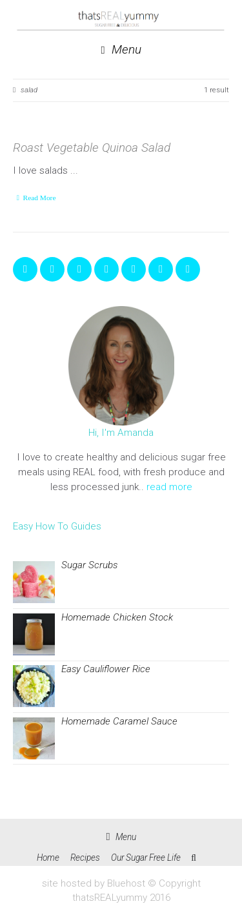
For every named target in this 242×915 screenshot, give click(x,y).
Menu (121, 50)
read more (169, 487)
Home (48, 857)
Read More (39, 197)
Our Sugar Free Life (146, 857)
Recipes (85, 857)
